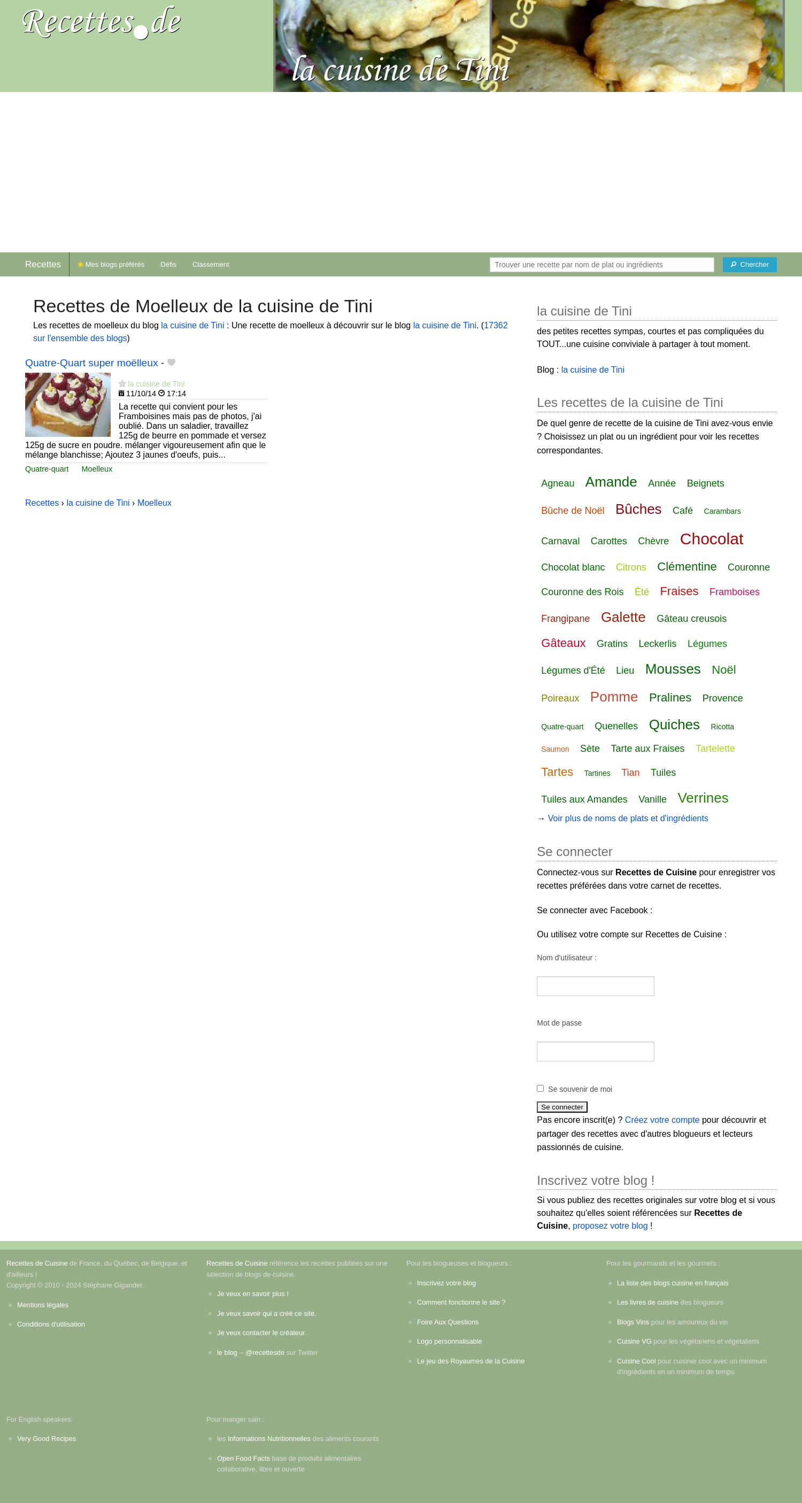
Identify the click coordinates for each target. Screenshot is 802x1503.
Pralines (670, 697)
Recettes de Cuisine (37, 1263)
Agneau (557, 483)
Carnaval (560, 541)
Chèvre (653, 541)
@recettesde (264, 1352)
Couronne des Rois (582, 592)
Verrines (702, 798)
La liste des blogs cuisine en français (672, 1283)
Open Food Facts (243, 1458)
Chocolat (711, 539)
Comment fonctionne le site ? (461, 1302)
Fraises (679, 591)
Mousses (673, 669)
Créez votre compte (662, 1119)
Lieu (625, 670)
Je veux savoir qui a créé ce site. (267, 1313)
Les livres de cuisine (647, 1302)
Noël (724, 669)
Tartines (597, 773)
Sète (590, 748)
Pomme (614, 697)
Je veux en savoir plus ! (253, 1294)
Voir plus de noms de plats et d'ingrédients (628, 818)
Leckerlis (657, 643)
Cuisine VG (634, 1341)
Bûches (638, 509)
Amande (611, 482)
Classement (210, 264)
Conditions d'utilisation (51, 1324)
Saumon (555, 749)
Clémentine (686, 566)
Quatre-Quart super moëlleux (91, 362)
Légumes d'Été (573, 670)
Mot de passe (559, 1023)
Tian (630, 772)
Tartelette (715, 748)
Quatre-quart (47, 469)
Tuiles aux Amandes (584, 799)
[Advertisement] (401, 172)
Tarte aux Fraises (647, 748)
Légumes (707, 643)
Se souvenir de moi (580, 1089)
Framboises (735, 592)
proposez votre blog (610, 1225)
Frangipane (565, 618)
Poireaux (560, 698)
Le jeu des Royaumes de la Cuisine (471, 1361)
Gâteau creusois (692, 618)
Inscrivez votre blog (446, 1283)
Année (662, 483)
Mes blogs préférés (111, 264)
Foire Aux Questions (448, 1322)
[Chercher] (750, 264)
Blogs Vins (633, 1322)
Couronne (749, 567)
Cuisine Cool (636, 1361)
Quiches (674, 724)
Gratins (612, 643)
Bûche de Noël (572, 510)
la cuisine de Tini (192, 325)
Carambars (722, 511)
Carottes (609, 541)
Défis (168, 264)
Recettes (43, 264)
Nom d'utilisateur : (567, 957)
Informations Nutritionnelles (269, 1439)
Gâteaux (563, 643)
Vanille (652, 799)
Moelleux (97, 469)
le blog (227, 1352)
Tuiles (663, 772)
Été (642, 592)
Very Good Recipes (46, 1439)
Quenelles (616, 726)
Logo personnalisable (449, 1341)
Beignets (705, 483)
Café (683, 510)
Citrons (631, 567)
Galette (623, 617)
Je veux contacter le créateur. (261, 1333)
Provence (723, 698)
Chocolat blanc (573, 567)
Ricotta (723, 726)
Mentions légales (42, 1305)
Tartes (557, 772)
